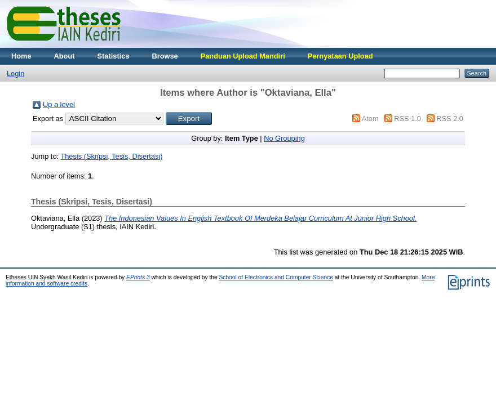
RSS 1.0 (407, 118)
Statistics (114, 56)
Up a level (59, 104)
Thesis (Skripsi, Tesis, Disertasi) (111, 156)
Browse (165, 56)
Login (15, 73)
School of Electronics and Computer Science (276, 277)
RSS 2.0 (449, 118)
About (64, 56)
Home (21, 56)
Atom (370, 118)
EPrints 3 (138, 277)
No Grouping (284, 138)
